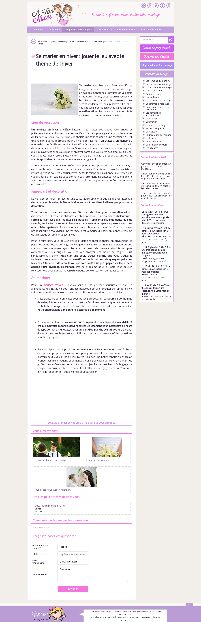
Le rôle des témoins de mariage (46, 462)
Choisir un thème (154, 90)
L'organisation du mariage (158, 84)
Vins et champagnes (155, 128)
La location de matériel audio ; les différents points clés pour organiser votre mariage (156, 176)
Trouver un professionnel (156, 48)
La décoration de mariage (158, 135)
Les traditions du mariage (158, 100)
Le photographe (153, 141)
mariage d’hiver (52, 285)
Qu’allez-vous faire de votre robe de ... (156, 292)
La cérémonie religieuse (157, 104)
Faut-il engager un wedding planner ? (115, 462)
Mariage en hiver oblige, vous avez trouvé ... (156, 254)
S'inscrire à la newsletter (100, 580)
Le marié (52, 29)
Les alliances (151, 148)
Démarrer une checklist (156, 56)
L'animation (151, 122)
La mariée (35, 29)
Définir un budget (154, 94)
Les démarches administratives (153, 114)
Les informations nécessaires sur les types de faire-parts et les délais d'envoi (156, 186)
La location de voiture (156, 144)
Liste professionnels (151, 29)
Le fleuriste (151, 138)
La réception (151, 118)
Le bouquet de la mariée (80, 460)
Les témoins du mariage (157, 81)
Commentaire (93, 547)
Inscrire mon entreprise (100, 584)
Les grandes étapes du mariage (156, 65)
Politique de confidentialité (100, 591)
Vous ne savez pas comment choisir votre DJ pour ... (156, 235)
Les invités (103, 29)
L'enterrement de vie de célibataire (157, 108)
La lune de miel (124, 29)
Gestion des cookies (100, 595)
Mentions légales (101, 588)
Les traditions (152, 97)
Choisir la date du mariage (158, 87)
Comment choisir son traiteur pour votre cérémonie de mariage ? (156, 166)
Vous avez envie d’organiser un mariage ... (155, 217)
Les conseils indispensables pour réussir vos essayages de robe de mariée (156, 195)
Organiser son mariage (77, 29)
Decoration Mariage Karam (50, 479)
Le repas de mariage (155, 125)
